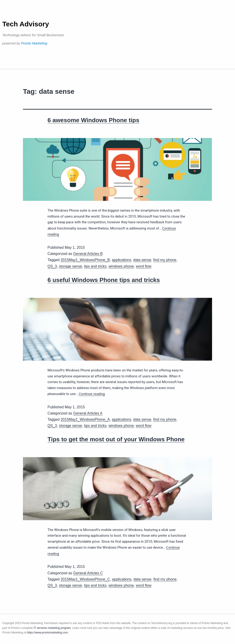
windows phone (121, 266)
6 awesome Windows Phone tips (93, 120)
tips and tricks (95, 266)
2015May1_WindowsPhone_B (85, 260)
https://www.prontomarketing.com (47, 632)
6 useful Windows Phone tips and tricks (104, 279)
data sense (142, 260)
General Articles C (88, 573)
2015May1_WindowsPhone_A (85, 419)
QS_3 (52, 266)
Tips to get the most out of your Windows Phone (116, 439)
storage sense (70, 266)
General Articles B (88, 254)
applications (121, 260)
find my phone (164, 260)
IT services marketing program (52, 628)
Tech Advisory (25, 24)
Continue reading (92, 394)
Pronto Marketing (34, 43)
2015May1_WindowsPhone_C (85, 579)
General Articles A (87, 413)
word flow (143, 266)
